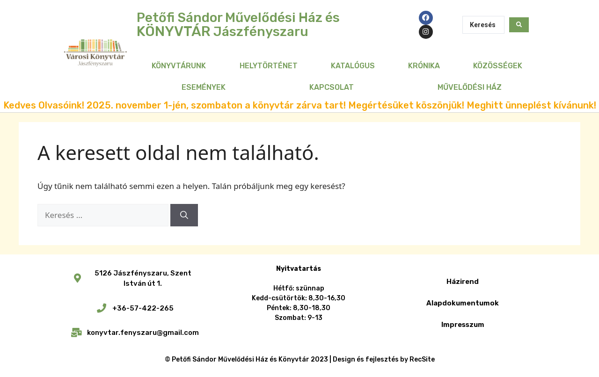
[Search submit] (519, 24)
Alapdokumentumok (462, 303)
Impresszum (462, 324)
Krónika (424, 65)
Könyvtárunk (179, 65)
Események (204, 87)
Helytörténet (269, 65)
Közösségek (497, 65)
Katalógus (353, 65)
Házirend (462, 281)
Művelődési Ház (470, 87)
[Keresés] (184, 215)
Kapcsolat (331, 87)
